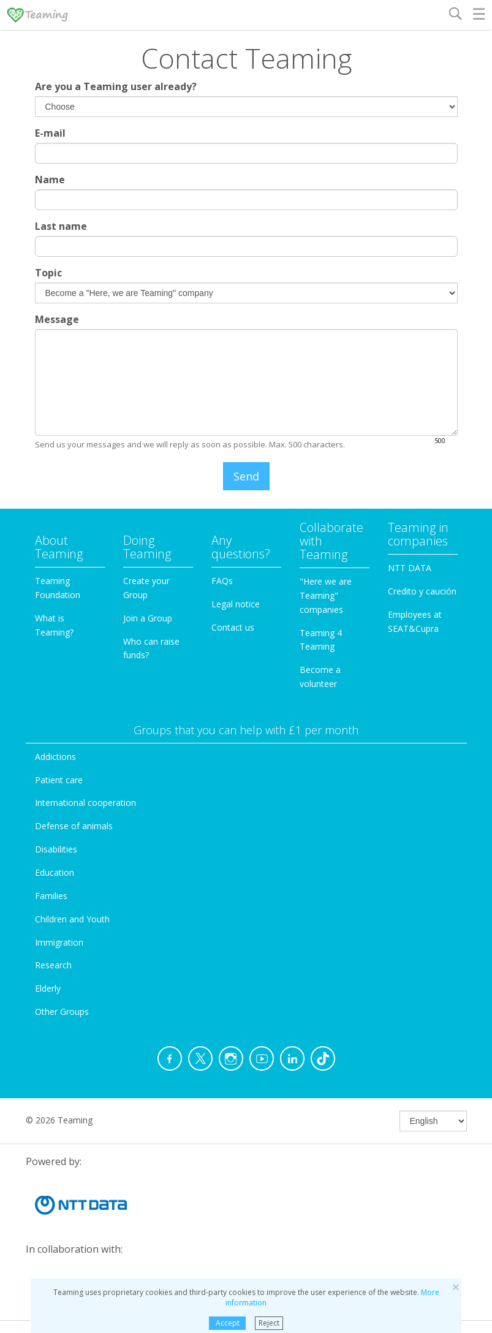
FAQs (222, 581)
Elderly (48, 988)
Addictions (55, 756)
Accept (228, 1323)
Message (57, 319)
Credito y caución (422, 591)
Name (50, 179)
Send (246, 476)
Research (53, 965)
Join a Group (147, 618)
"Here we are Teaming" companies (326, 595)
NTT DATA (409, 568)
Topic (48, 272)
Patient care (59, 780)
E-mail (50, 133)
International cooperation (85, 802)
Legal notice (235, 604)
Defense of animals (74, 826)
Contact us (232, 627)
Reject (269, 1323)
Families (51, 896)
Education (54, 872)
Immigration (59, 942)
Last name (61, 226)
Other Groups (62, 1011)
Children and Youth (72, 919)
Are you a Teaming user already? (116, 86)
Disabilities (56, 849)
